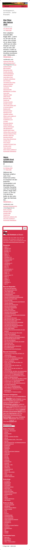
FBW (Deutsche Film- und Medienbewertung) (15, 442)
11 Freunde (7, 481)
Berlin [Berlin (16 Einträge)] (9, 398)
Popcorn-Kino (10, 63)
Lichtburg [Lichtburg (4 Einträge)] (17, 409)
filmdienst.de (7, 445)
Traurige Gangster (8, 303)
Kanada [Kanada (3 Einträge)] (4, 409)
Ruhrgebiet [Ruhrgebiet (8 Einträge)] (7, 417)
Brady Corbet (8, 79)
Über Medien (7, 500)
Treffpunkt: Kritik (8, 475)
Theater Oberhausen (9, 498)
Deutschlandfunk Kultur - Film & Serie (13, 439)
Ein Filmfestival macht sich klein (11, 295)
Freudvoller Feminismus (10, 313)
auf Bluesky (15, 234)
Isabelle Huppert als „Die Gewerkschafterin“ (14, 337)
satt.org (6, 497)
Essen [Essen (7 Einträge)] (11, 402)
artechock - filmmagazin (10, 430)
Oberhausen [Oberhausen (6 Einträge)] (13, 413)
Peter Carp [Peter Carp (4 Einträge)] (19, 413)
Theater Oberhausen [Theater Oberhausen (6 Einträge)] (9, 418)
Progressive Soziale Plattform (11, 525)
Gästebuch (11, 360)
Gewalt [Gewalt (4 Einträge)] (7, 406)
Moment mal (7, 270)
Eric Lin (11, 91)
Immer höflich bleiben (9, 328)
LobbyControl (7, 521)
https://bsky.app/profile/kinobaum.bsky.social (13, 242)
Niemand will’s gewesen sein (11, 304)
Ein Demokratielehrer (19, 380)
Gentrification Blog (8, 516)
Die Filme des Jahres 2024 (10, 298)
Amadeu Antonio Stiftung (10, 507)
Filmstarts (6, 449)
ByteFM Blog (7, 483)
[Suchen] (25, 228)
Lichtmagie (6, 460)
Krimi (5, 267)
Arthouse (5, 61)
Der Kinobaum (8, 3)
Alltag (5, 247)
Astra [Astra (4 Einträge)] (4, 399)
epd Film (6, 441)
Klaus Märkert (7, 387)
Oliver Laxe (11, 132)
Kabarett (6, 264)
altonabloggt (7, 506)
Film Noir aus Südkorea (9, 340)
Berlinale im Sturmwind (9, 310)
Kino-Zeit (6, 457)
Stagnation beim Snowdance (11, 312)
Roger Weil (8, 30)
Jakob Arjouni (17, 381)
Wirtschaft (6, 282)
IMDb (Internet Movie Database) (12, 451)
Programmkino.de (8, 469)
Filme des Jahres (8, 258)
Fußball (6, 261)
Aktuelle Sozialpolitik (9, 504)
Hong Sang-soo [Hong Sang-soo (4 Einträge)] (16, 407)
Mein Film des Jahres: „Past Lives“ (12, 319)
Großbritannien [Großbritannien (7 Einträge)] (15, 406)
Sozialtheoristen (8, 528)
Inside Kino (7, 452)
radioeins (12, 216)
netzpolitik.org (7, 522)
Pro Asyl (6, 524)
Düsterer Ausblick (17, 391)
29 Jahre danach (12, 356)
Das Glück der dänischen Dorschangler (13, 325)
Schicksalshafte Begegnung (11, 323)
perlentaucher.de (8, 494)
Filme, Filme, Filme (8, 309)
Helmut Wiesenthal (8, 518)
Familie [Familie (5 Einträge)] (16, 402)
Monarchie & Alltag (8, 491)
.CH (9, 467)
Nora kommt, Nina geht (17, 357)
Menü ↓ (23, 6)
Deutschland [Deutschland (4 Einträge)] (10, 400)
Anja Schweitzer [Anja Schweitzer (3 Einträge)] (8, 396)
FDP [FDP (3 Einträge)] (19, 402)
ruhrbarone (7, 526)
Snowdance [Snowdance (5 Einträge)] (21, 417)
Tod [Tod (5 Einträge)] (18, 418)
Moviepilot (6, 463)
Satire (5, 278)
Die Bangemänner (16, 386)
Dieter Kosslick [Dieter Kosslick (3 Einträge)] (16, 400)
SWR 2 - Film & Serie (9, 472)
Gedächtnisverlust (8, 294)
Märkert (9, 540)
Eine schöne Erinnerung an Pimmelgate (13, 322)
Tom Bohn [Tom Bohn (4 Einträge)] (21, 418)
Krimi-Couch (7, 488)
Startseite (6, 6)
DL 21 (5, 512)
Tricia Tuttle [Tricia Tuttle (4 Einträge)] (6, 421)
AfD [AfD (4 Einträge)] (4, 396)
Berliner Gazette (8, 509)
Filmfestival (11, 206)
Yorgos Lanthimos (11, 149)
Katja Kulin (6, 537)
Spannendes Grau (8, 343)
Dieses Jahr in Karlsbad (10, 334)
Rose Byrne (10, 139)
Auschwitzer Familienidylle (10, 307)
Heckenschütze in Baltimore (11, 326)
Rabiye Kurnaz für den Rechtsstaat (12, 349)
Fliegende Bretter (8, 515)
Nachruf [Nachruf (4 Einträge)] (24, 411)
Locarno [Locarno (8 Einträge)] (22, 409)
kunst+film (6, 458)
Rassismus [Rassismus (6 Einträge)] (6, 415)
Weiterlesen (8, 57)
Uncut (5, 473)
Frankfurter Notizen (8, 486)
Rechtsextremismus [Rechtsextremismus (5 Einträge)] (16, 415)
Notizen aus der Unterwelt (10, 492)
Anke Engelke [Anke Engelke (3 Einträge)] (14, 396)
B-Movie (6, 250)
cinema (6, 435)
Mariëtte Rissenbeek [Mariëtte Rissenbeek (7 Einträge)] (10, 411)
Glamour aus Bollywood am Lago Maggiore (14, 301)
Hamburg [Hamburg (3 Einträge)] (22, 406)
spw (5, 529)
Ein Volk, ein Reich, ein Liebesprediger (17, 371)
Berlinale (5, 206)
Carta (5, 510)
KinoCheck (6, 454)
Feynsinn (6, 513)
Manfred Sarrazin (14, 377)
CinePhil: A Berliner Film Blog (11, 436)
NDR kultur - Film (8, 464)
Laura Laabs (10, 116)
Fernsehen (6, 257)
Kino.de (6, 455)
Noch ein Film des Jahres (10, 306)
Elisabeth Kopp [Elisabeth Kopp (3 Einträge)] (6, 402)
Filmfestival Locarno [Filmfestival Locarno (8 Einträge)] (10, 404)
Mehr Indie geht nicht (9, 344)
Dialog (5, 254)
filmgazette (6, 447)
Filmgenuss (7, 448)
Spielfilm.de (7, 470)
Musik (5, 272)
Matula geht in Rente (18, 374)
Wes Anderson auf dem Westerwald (12, 346)
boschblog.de (7, 482)
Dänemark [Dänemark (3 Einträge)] (21, 400)
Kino (16, 206)
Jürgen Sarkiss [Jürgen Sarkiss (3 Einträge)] (23, 407)
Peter (5, 540)
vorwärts (6, 532)
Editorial (6, 255)
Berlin (4, 209)
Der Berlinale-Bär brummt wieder (12, 338)
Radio (5, 276)
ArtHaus (6, 432)
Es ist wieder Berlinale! (9, 292)
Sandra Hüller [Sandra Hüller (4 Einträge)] (15, 417)
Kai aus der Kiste (8, 300)
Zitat (5, 283)
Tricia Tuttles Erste (8, 291)
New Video (6, 466)
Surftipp (6, 279)
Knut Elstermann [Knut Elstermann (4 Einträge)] (10, 409)
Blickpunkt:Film (8, 433)
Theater (6, 280)
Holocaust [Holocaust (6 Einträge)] (9, 407)
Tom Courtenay (10, 218)
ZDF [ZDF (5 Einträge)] (15, 421)
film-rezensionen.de (9, 444)
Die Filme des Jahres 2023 (10, 320)
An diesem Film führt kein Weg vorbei (13, 332)
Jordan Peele (9, 105)
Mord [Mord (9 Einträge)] (20, 411)
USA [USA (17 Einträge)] (11, 421)
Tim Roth (10, 144)
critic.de (6, 438)
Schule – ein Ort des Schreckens (12, 335)
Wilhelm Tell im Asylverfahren (17, 372)
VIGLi (5, 360)
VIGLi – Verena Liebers (9, 541)
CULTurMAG (7, 485)
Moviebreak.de (7, 461)
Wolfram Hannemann (9, 476)
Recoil (5, 495)
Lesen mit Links (8, 489)
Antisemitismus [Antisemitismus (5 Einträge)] (21, 396)
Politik (5, 273)
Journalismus (7, 263)
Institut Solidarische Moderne (11, 519)
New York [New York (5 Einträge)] (6, 413)
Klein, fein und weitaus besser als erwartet (14, 341)
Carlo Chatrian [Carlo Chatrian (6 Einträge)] (16, 399)
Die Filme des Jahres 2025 (8, 22)
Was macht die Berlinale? (10, 288)
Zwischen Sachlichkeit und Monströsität (13, 297)
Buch (5, 252)
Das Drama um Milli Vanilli (10, 318)
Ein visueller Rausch (9, 347)
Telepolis (6, 531)
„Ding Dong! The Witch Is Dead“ (19, 378)
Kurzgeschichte (8, 269)
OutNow (6, 467)
